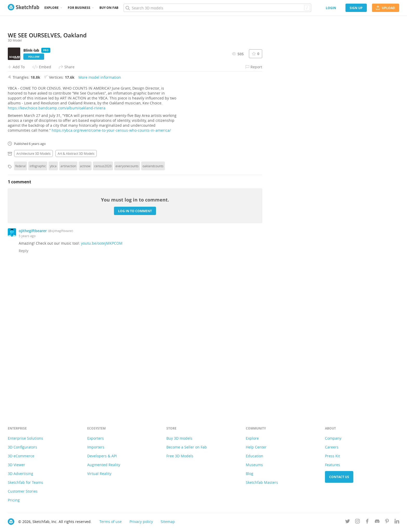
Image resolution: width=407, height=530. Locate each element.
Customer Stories (23, 491)
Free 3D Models (179, 455)
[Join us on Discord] (377, 522)
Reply (23, 393)
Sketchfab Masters (262, 482)
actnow (85, 308)
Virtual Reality (99, 473)
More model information (99, 219)
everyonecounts (127, 308)
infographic (38, 308)
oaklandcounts (153, 308)
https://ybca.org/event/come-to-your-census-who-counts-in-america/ (111, 272)
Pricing (14, 500)
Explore (51, 7)
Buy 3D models (179, 438)
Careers (331, 447)
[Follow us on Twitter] (347, 522)
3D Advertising (20, 473)
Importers (95, 447)
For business (79, 7)
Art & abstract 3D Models (76, 296)
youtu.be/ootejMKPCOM (102, 385)
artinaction (68, 308)
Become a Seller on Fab (186, 447)
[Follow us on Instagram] (357, 522)
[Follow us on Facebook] (367, 522)
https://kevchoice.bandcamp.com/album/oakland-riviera (56, 250)
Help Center (256, 447)
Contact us (339, 477)
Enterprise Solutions (25, 438)
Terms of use (110, 521)
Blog (249, 473)
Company (333, 438)
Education (254, 455)
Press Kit (332, 455)
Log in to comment (135, 353)
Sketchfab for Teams (25, 482)
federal (20, 308)
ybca (53, 308)
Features (332, 464)
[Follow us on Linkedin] (397, 522)
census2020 (103, 308)
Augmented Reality (103, 464)
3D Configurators (22, 447)
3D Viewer (16, 464)
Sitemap (168, 521)
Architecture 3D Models (33, 296)
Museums (254, 464)
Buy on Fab (108, 7)
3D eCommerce (21, 455)
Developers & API (102, 455)
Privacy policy (141, 521)
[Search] (217, 8)
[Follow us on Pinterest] (387, 522)
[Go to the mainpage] (23, 8)
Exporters (95, 438)
